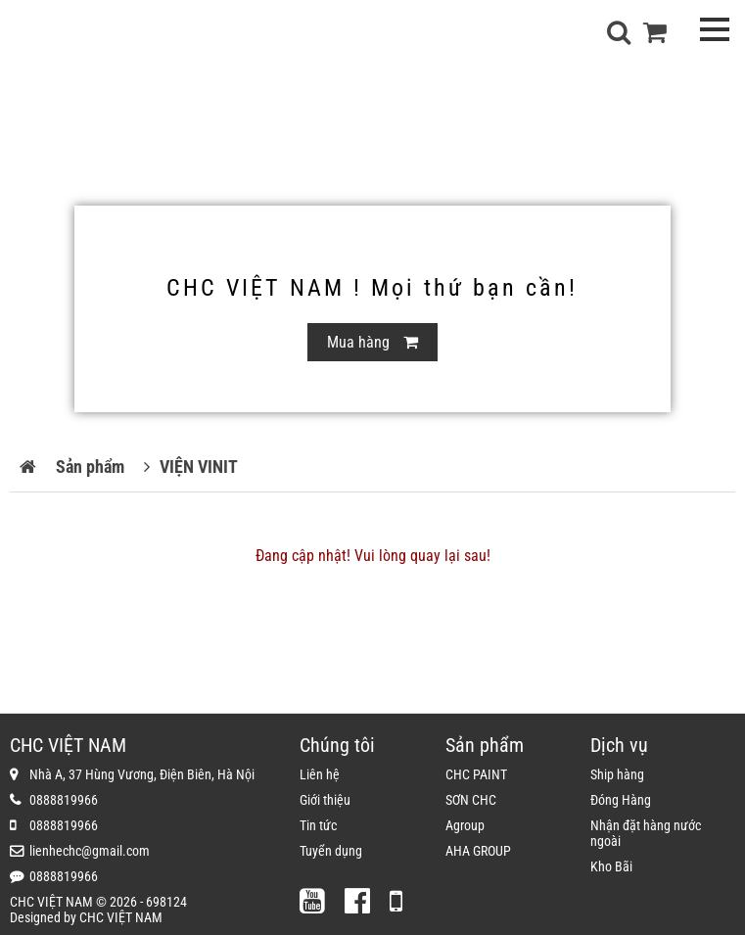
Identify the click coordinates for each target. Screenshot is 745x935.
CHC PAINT (476, 774)
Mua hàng (372, 342)
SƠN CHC (470, 800)
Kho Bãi (611, 866)
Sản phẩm (90, 466)
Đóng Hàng (620, 800)
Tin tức (318, 825)
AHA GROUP (478, 851)
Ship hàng (617, 774)
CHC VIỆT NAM (121, 917)
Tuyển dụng (331, 851)
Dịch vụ (619, 745)
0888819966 (63, 800)
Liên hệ (320, 774)
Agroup (465, 825)
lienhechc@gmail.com (89, 851)
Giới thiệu (325, 800)
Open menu (714, 29)
